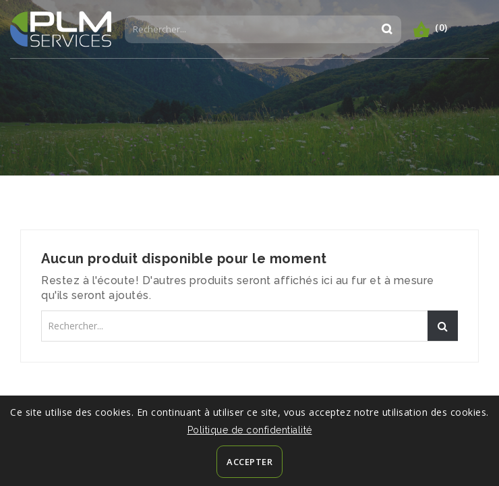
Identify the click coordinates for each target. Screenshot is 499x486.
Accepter (249, 462)
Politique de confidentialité (249, 430)
